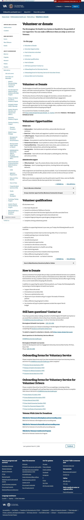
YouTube (45, 483)
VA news (45, 464)
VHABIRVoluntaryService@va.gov (33, 320)
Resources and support (69, 472)
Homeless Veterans (7, 466)
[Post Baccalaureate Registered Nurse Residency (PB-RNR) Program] (11, 92)
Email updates (47, 470)
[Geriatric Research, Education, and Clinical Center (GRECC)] (11, 112)
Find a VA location (68, 492)
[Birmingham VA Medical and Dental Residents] (11, 139)
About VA (27, 12)
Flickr (44, 480)
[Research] (11, 60)
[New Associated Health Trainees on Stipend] (11, 145)
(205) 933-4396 (31, 349)
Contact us (68, 6)
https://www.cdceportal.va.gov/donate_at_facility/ (40, 113)
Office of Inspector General (58, 510)
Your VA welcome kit (28, 488)
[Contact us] (11, 220)
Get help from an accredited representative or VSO (30, 471)
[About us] (11, 54)
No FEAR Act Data (44, 512)
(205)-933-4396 (50, 323)
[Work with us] (11, 70)
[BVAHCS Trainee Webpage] (11, 133)
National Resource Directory (10, 490)
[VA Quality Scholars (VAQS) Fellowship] (11, 105)
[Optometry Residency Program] (11, 118)
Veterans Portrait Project (10, 515)
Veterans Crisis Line (68, 466)
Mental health (6, 477)
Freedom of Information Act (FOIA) (30, 510)
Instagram (46, 475)
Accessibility (6, 510)
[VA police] (11, 67)
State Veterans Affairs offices (30, 477)
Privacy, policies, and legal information (14, 512)
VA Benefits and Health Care (11, 12)
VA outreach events (7, 487)
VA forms (24, 464)
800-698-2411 (66, 481)
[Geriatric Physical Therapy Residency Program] (11, 206)
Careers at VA (26, 482)
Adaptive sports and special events (10, 480)
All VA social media (48, 486)
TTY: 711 (65, 484)
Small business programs (9, 484)
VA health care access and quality (31, 467)
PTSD (3, 474)
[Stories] (11, 45)
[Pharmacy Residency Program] (11, 123)
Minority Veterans (7, 471)
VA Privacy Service (32, 512)
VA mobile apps (26, 474)
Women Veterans (7, 469)
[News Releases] (11, 42)
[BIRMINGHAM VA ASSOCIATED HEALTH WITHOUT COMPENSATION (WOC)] (11, 154)
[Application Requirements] (11, 174)
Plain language (72, 510)
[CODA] (11, 170)
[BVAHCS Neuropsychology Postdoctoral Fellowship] (11, 84)
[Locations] (11, 30)
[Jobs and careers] (11, 73)
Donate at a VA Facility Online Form (42, 329)
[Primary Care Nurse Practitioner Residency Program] (11, 99)
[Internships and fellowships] (11, 77)
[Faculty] (11, 191)
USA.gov (53, 512)
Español (4, 498)
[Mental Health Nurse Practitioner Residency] (11, 212)
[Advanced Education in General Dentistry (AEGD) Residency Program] (11, 164)
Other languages (20, 498)
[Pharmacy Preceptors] (11, 128)
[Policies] (11, 63)
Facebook (45, 472)
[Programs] (11, 57)
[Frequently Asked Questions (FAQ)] (11, 187)
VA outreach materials (28, 485)
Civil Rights (15, 510)
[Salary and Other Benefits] (11, 178)
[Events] (11, 39)
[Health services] (11, 27)
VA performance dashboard (66, 512)
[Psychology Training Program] (11, 200)
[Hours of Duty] (11, 183)
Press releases (47, 467)
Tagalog (11, 498)
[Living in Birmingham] (11, 195)
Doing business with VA (28, 480)
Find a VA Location (39, 12)
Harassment (45, 510)
